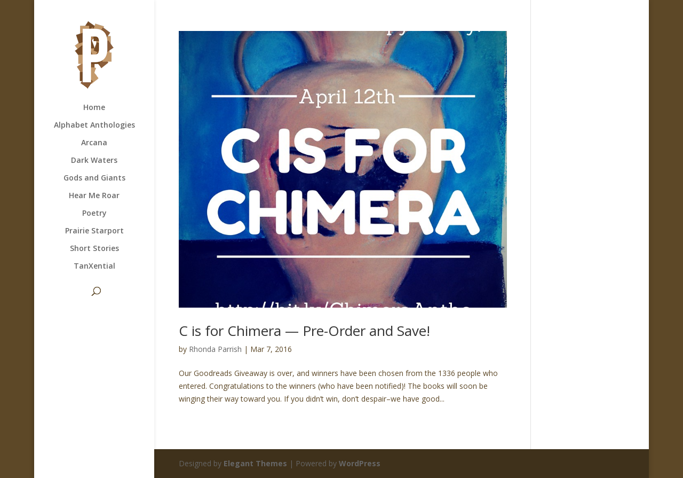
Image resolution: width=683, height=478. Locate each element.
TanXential (94, 266)
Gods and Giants (94, 178)
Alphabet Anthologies (94, 125)
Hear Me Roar (94, 196)
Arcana (94, 143)
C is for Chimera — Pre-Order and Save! (304, 330)
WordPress (359, 463)
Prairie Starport (94, 231)
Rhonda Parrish (215, 349)
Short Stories (94, 249)
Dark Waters (94, 160)
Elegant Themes (255, 463)
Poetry (94, 213)
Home (94, 108)
